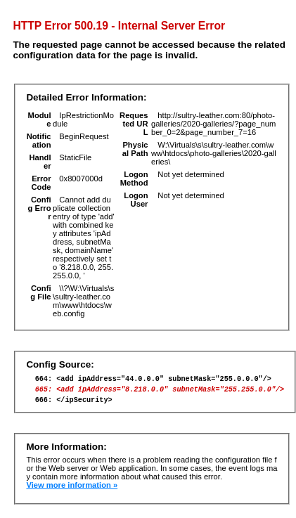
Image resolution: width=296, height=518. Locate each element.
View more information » (71, 491)
